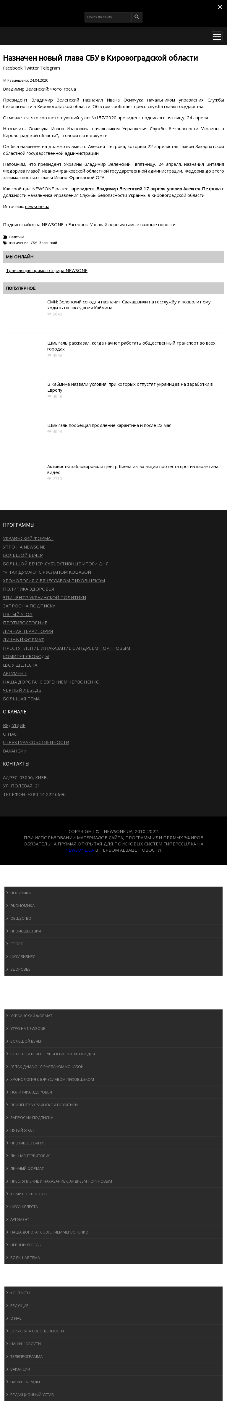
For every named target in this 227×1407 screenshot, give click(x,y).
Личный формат (23, 639)
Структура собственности (36, 742)
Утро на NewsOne (24, 547)
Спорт (16, 943)
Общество (20, 918)
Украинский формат (28, 538)
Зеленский (48, 242)
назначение (18, 242)
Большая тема (21, 699)
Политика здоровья (28, 589)
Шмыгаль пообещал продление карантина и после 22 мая (109, 425)
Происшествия (25, 931)
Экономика (22, 905)
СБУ (34, 242)
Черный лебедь (22, 690)
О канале (19, 1281)
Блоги (16, 1269)
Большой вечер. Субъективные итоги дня (56, 564)
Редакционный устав (32, 1394)
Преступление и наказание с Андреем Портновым (66, 648)
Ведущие (14, 725)
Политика (16, 236)
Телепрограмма (26, 1356)
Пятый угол (18, 614)
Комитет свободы (26, 656)
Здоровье (20, 969)
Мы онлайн (19, 256)
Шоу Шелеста (20, 665)
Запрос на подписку (29, 606)
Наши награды (25, 1382)
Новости (19, 881)
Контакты (20, 1292)
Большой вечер (23, 555)
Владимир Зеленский (55, 100)
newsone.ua (37, 206)
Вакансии (15, 751)
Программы (23, 1003)
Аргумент (15, 673)
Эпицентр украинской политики (44, 597)
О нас (10, 734)
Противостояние (25, 622)
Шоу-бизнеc (22, 956)
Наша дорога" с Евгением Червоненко (51, 682)
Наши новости (25, 1343)
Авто (14, 992)
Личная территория (28, 631)
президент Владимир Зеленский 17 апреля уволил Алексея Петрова (146, 189)
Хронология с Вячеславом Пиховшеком (54, 580)
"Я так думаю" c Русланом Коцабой (47, 572)
